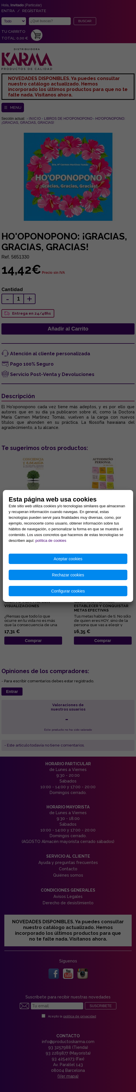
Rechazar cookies (68, 575)
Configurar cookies (68, 591)
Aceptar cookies (68, 559)
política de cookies (51, 540)
